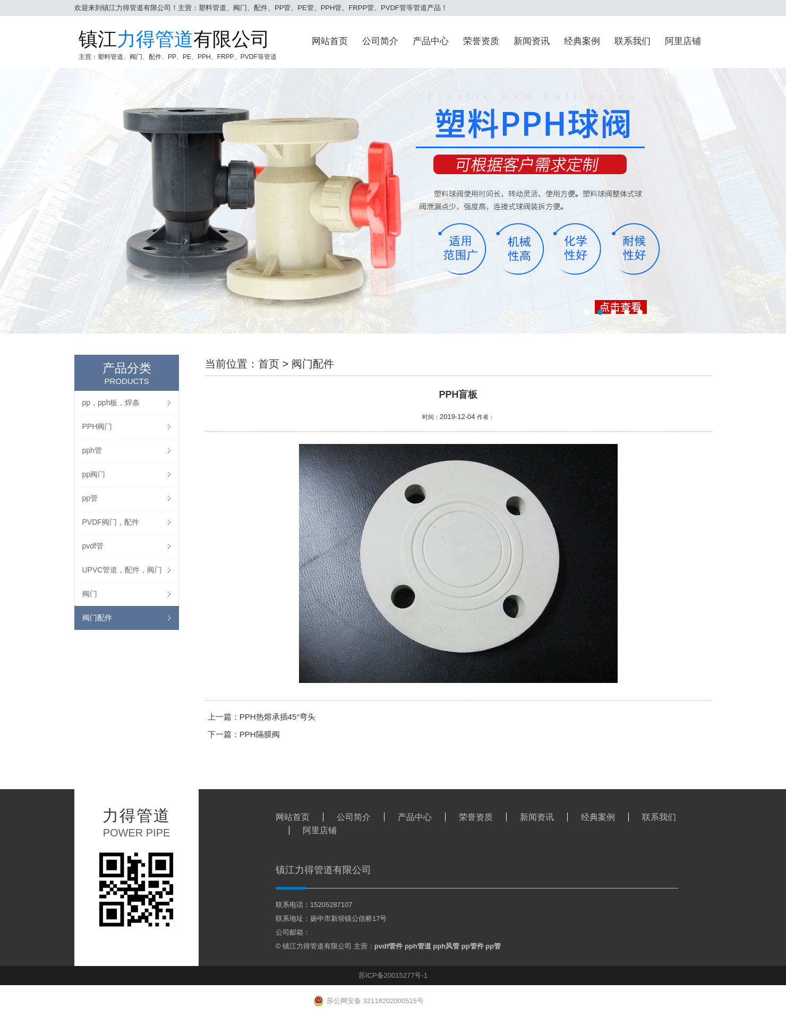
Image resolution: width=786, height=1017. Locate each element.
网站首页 (330, 41)
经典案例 (582, 41)
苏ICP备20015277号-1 (393, 975)
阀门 (89, 593)
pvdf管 (93, 546)
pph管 (92, 450)
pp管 (90, 498)
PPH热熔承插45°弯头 (278, 716)
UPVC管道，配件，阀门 (122, 570)
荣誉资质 (481, 41)
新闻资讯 (532, 41)
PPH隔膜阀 (260, 734)
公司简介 (380, 41)
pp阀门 (94, 474)
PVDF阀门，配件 (110, 522)
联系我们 (632, 41)
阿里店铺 (683, 41)
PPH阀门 (97, 426)
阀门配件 (97, 617)
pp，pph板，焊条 (111, 402)
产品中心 (431, 41)
